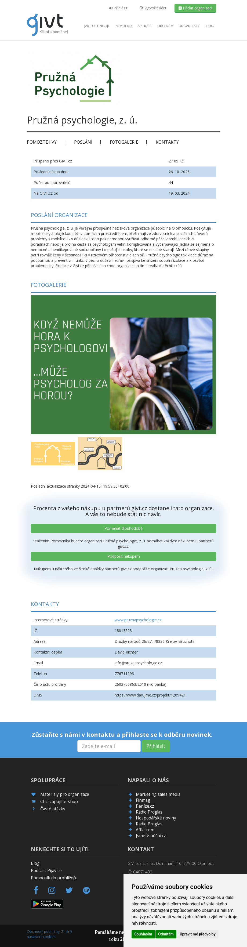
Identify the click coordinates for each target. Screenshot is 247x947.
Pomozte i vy (42, 142)
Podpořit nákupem (123, 556)
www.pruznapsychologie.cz (138, 619)
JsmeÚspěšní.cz (151, 836)
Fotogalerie (124, 142)
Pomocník (124, 25)
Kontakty (167, 142)
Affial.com (145, 830)
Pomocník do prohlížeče (54, 878)
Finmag (143, 800)
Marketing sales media (158, 794)
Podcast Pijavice (46, 870)
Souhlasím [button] (143, 934)
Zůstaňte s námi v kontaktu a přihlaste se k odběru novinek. (122, 734)
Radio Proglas (149, 812)
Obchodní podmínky (43, 931)
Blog (209, 25)
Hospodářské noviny (156, 818)
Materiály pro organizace (64, 794)
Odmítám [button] (166, 934)
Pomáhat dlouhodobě (123, 528)
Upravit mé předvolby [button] (197, 934)
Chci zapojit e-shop (59, 801)
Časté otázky (52, 809)
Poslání (83, 142)
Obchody (165, 25)
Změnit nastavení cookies (49, 934)
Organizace (189, 25)
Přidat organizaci (195, 7)
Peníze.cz (145, 806)
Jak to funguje (97, 25)
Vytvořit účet (153, 7)
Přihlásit (118, 7)
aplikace (144, 25)
